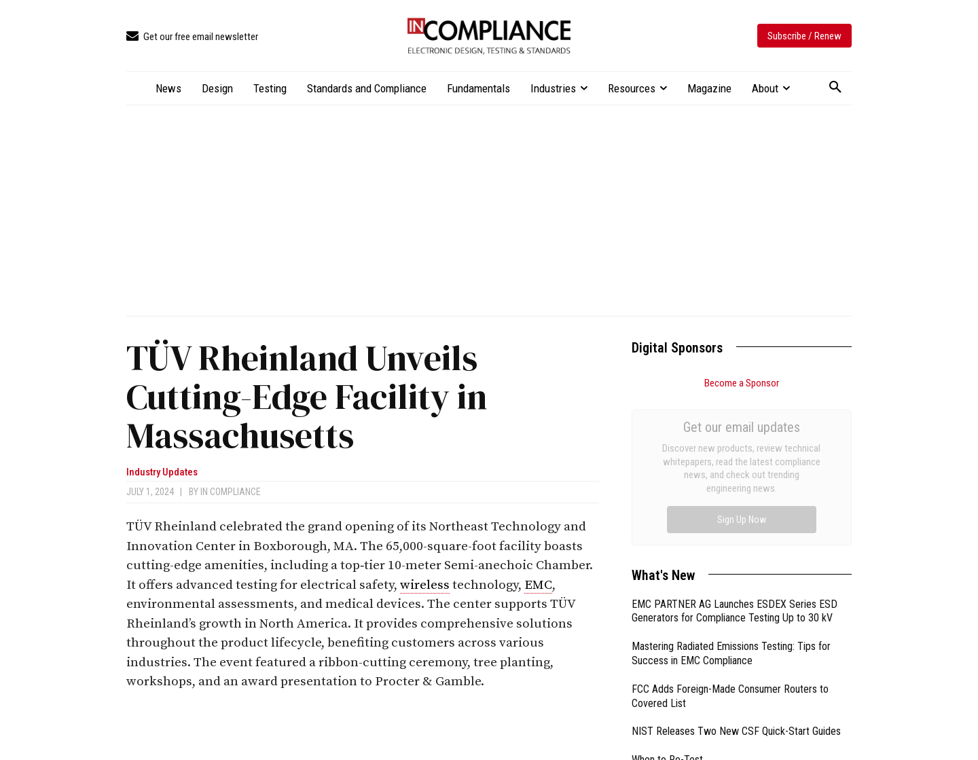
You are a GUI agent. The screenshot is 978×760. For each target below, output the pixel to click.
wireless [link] (425, 585)
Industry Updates (162, 472)
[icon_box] (192, 37)
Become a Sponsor (741, 383)
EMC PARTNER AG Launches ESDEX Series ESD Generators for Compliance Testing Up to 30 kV (734, 458)
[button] (835, 87)
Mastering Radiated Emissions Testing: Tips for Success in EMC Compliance (731, 500)
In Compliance (230, 491)
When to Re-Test (667, 606)
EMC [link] (538, 585)
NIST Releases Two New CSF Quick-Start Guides (736, 578)
